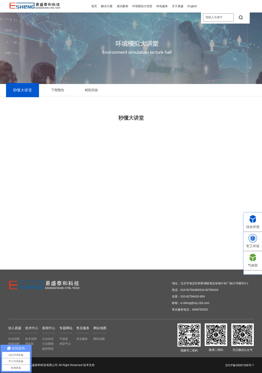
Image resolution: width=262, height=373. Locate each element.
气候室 (63, 338)
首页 (94, 6)
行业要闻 (48, 343)
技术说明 (31, 338)
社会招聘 (14, 338)
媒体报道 (48, 348)
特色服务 (162, 6)
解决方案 (107, 6)
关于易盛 (177, 6)
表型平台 (65, 343)
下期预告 (57, 90)
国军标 (29, 343)
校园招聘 (14, 343)
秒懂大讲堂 (22, 90)
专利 (28, 348)
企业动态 (48, 338)
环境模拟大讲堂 (142, 6)
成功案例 (122, 6)
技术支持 (89, 365)
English (192, 6)
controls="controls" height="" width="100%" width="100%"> (131, 189)
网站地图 (99, 338)
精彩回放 (91, 90)
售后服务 (82, 338)
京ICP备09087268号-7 (239, 365)
